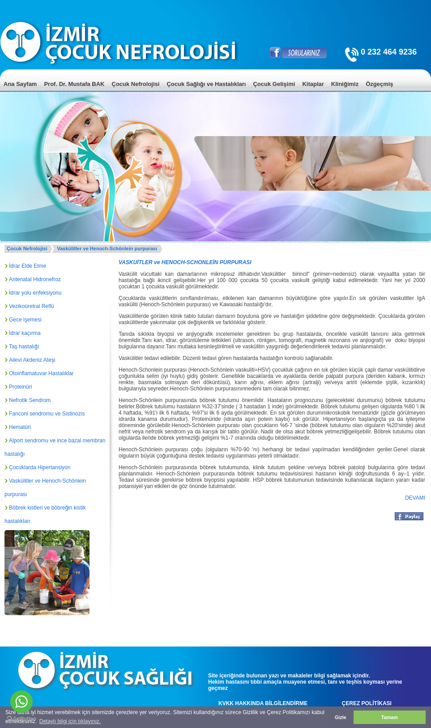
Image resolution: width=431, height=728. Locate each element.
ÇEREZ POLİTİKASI (367, 703)
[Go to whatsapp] (21, 701)
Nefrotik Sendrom (30, 400)
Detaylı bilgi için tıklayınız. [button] (70, 721)
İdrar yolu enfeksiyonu (35, 293)
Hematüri (20, 427)
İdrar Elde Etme (27, 266)
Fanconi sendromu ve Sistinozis (47, 414)
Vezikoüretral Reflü (31, 306)
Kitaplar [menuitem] (313, 84)
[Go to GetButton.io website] (21, 719)
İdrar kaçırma (25, 333)
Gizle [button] (340, 717)
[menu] (215, 90)
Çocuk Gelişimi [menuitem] (274, 84)
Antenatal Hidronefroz (35, 279)
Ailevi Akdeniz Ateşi (32, 360)
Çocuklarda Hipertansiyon (39, 467)
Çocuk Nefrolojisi (27, 248)
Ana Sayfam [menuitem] (20, 84)
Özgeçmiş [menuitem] (379, 84)
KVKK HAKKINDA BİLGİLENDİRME (262, 703)
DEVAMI (415, 498)
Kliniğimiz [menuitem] (344, 84)
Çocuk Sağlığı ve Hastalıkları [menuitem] (206, 84)
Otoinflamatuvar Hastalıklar (41, 373)
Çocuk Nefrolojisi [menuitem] (136, 84)
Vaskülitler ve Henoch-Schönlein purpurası (107, 248)
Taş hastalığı (24, 346)
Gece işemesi (25, 320)
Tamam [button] (389, 717)
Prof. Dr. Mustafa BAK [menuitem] (74, 84)
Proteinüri (20, 387)
